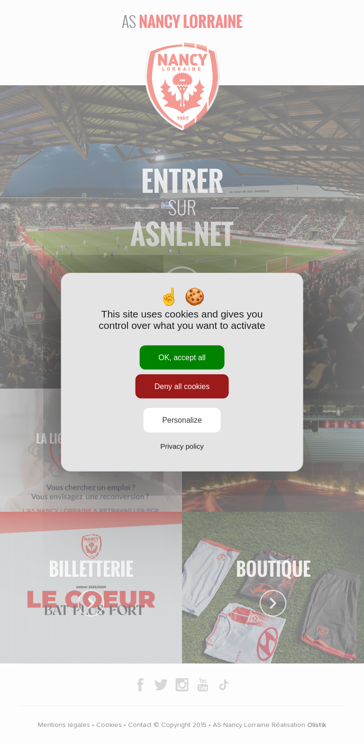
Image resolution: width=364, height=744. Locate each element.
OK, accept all (182, 358)
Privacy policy (182, 446)
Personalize (182, 420)
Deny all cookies (182, 386)
